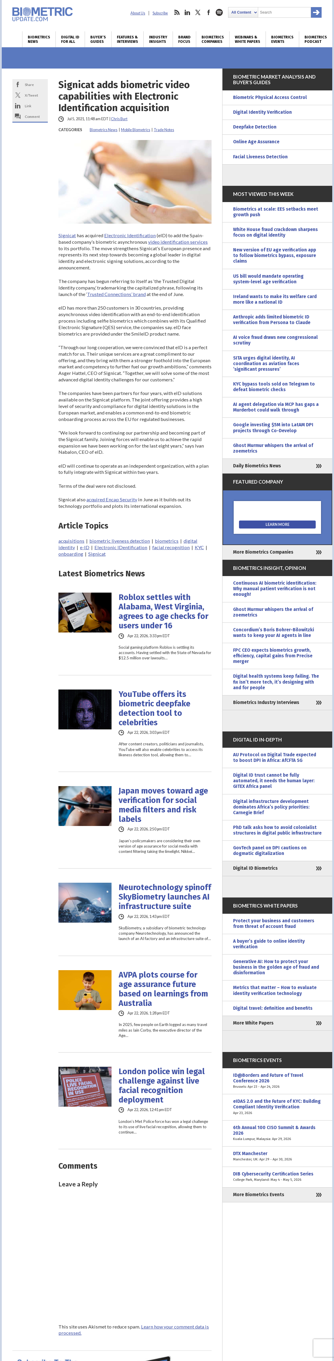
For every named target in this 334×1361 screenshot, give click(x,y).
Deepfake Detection (254, 127)
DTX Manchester (277, 1156)
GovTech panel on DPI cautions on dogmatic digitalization (270, 850)
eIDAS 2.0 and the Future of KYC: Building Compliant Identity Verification (277, 1107)
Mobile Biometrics (135, 130)
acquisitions (71, 541)
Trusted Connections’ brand (116, 294)
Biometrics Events (282, 39)
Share (29, 84)
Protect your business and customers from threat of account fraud (273, 923)
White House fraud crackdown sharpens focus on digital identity (275, 232)
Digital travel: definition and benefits (272, 1008)
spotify (219, 12)
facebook (208, 12)
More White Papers (253, 1023)
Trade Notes (164, 130)
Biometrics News (39, 39)
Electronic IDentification (120, 547)
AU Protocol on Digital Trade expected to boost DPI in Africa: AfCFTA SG (274, 757)
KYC (199, 547)
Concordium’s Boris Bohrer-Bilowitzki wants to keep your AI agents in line (273, 632)
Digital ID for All (70, 39)
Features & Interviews (127, 39)
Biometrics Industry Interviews (266, 702)
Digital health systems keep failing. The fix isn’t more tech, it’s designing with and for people (276, 682)
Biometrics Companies (213, 39)
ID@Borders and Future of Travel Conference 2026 (277, 1081)
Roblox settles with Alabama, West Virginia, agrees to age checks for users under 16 (163, 611)
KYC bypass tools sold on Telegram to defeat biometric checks (274, 386)
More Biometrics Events (258, 1194)
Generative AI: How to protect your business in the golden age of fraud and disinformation (276, 967)
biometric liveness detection (119, 541)
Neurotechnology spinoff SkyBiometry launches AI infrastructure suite (165, 897)
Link (28, 106)
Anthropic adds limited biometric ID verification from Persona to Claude (271, 319)
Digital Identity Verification (262, 112)
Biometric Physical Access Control (270, 97)
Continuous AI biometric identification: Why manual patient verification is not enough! (274, 589)
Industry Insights (158, 39)
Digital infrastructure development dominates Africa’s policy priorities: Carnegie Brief (271, 807)
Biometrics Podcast (315, 39)
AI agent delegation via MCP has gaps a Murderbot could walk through (276, 407)
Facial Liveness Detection (260, 157)
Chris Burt (119, 119)
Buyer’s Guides (98, 39)
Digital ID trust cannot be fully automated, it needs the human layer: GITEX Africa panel (274, 781)
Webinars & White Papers (247, 39)
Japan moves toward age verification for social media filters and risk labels (163, 805)
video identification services (178, 242)
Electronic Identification (130, 235)
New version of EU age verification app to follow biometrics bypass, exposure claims (274, 255)
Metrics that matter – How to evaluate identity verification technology (275, 990)
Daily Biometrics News (257, 466)
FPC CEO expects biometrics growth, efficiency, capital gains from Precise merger (272, 656)
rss (176, 12)
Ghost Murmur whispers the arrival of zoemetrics (273, 448)
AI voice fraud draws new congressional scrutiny (275, 340)
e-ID (84, 547)
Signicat (67, 235)
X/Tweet (31, 95)
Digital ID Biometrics (255, 868)
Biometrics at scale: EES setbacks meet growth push (275, 211)
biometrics (167, 541)
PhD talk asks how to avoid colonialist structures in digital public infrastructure (277, 830)
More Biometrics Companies (263, 552)
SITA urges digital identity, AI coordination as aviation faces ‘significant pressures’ (266, 363)
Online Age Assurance (256, 141)
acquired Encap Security (111, 499)
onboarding (70, 554)
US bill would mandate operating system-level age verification (268, 279)
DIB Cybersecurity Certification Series (277, 1177)
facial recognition (171, 547)
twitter (198, 12)
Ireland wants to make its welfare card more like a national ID (275, 299)
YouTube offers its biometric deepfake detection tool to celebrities (154, 708)
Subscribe (160, 13)
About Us (137, 13)
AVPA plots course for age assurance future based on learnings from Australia (163, 989)
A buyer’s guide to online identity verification (269, 944)
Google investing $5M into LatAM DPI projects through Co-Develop (273, 427)
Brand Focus (184, 39)
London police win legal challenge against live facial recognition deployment (162, 1086)
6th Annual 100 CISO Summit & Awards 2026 (277, 1133)
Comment (32, 116)
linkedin (187, 12)
